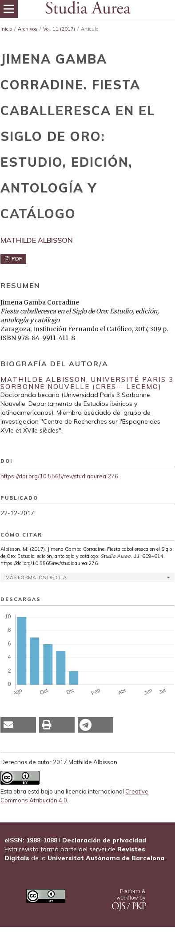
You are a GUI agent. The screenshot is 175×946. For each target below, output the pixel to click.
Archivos (27, 29)
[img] (87, 9)
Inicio (6, 29)
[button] (18, 725)
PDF (16, 259)
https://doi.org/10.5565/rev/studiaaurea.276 (59, 476)
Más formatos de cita (36, 577)
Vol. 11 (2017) (59, 29)
